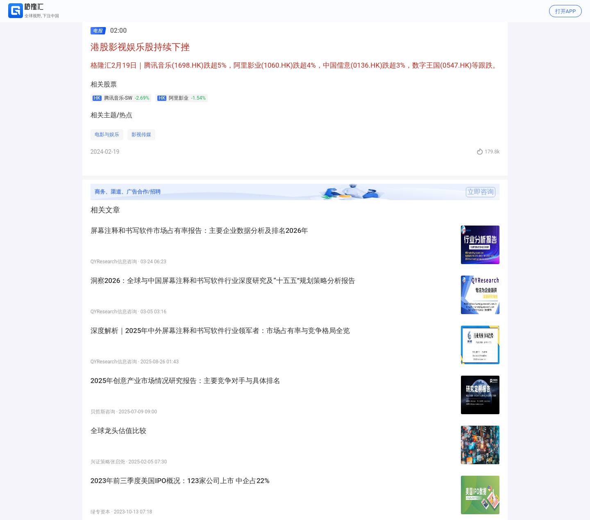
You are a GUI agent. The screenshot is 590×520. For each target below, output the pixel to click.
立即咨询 (480, 192)
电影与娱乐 (107, 134)
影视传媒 (141, 134)
